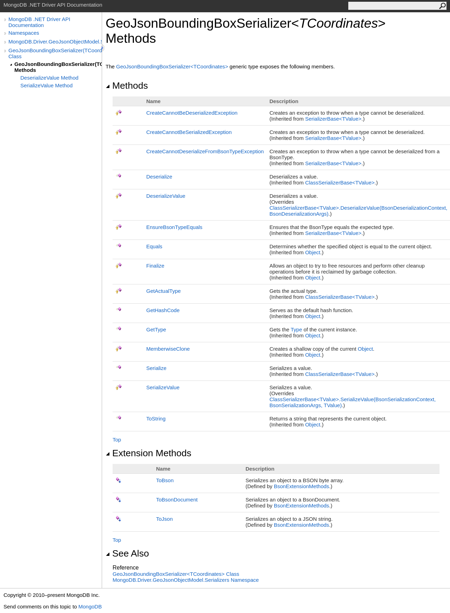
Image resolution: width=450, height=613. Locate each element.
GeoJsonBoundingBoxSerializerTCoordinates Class (176, 574)
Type (296, 329)
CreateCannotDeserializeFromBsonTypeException (205, 151)
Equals (154, 246)
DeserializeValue (165, 196)
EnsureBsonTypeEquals (174, 227)
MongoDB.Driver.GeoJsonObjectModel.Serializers (55, 42)
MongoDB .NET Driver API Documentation (39, 22)
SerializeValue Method (46, 85)
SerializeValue (163, 387)
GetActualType (163, 291)
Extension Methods (149, 453)
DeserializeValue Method (49, 78)
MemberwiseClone (168, 349)
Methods (127, 85)
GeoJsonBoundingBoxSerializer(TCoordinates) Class (55, 53)
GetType (156, 329)
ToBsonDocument (176, 500)
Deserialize (159, 177)
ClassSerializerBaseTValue (340, 183)
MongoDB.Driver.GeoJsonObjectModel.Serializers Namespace (186, 580)
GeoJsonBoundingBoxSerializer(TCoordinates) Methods (58, 67)
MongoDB (90, 606)
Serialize (156, 368)
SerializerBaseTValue (333, 119)
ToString (156, 419)
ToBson (165, 480)
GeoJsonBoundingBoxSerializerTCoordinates (173, 66)
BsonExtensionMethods (301, 486)
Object (312, 252)
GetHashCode (163, 310)
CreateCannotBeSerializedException (188, 132)
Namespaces (23, 33)
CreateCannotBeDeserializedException (191, 113)
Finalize (155, 266)
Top (117, 440)
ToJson (164, 519)
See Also (127, 553)
